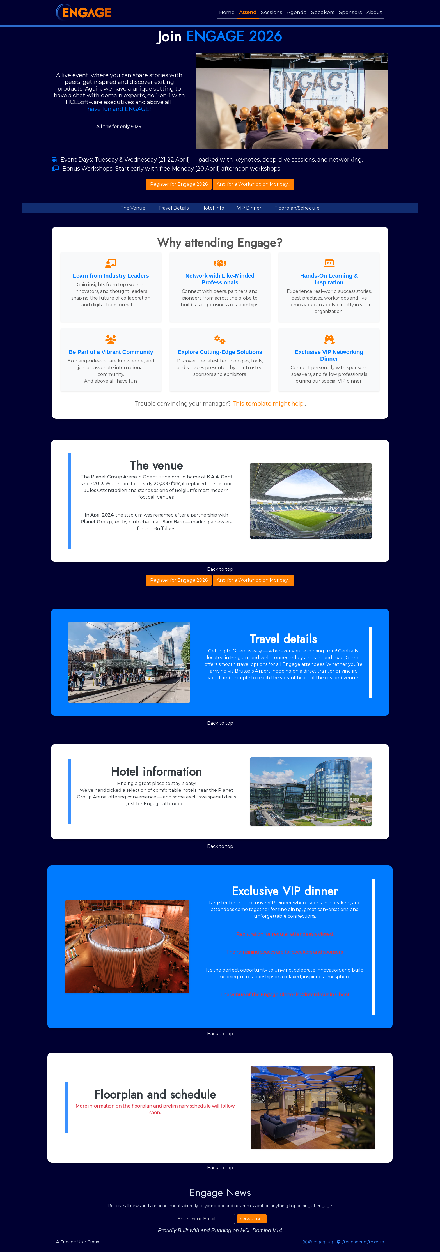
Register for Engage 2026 (179, 184)
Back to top (220, 569)
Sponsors (350, 12)
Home (227, 12)
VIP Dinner (249, 208)
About (374, 12)
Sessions (271, 12)
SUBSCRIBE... (252, 1219)
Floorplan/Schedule (297, 208)
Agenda (297, 12)
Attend (247, 12)
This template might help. (268, 403)
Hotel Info (212, 208)
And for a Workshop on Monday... (253, 184)
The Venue (132, 208)
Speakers (322, 12)
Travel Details (173, 208)
